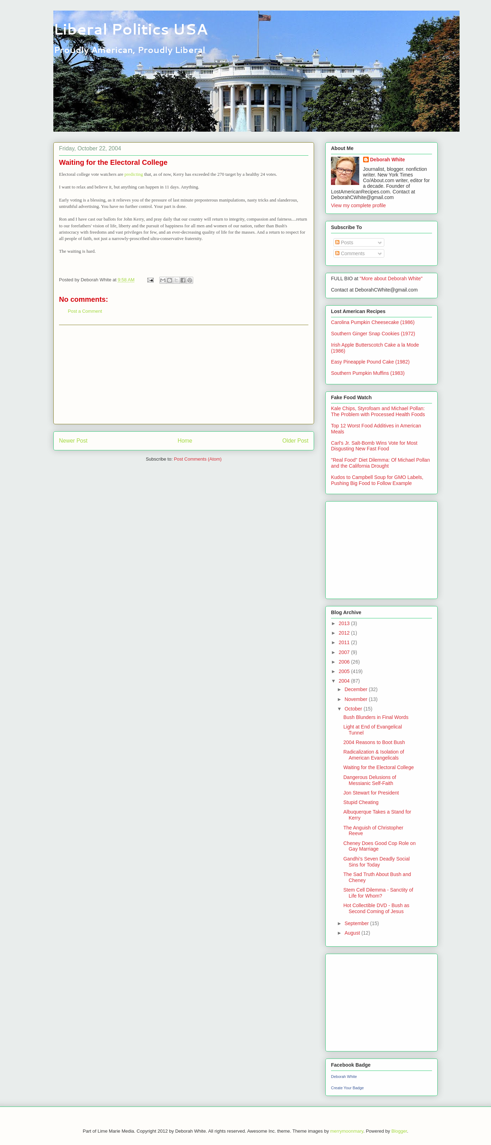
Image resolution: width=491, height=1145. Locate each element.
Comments (350, 253)
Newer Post (73, 441)
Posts (344, 242)
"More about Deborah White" (391, 278)
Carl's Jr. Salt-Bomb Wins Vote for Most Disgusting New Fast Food (374, 446)
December (356, 689)
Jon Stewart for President (371, 793)
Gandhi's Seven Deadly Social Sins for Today (376, 862)
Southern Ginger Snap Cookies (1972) (373, 333)
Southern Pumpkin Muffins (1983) (367, 373)
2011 (345, 642)
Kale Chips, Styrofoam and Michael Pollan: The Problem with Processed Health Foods (378, 411)
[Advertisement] (184, 374)
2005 (345, 671)
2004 (345, 681)
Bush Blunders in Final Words (375, 717)
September (357, 923)
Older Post (295, 441)
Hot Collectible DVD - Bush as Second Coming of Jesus (376, 908)
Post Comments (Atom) (197, 459)
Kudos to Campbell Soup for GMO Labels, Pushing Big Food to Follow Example (377, 480)
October (353, 709)
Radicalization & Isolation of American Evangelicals (373, 755)
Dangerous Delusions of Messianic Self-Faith (369, 780)
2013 (345, 623)
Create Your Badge (347, 1088)
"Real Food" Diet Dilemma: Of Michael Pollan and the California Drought (380, 463)
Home (185, 441)
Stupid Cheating (361, 802)
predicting (134, 174)
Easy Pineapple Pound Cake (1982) (370, 362)
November (356, 699)
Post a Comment (85, 311)
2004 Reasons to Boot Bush (374, 742)
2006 (345, 662)
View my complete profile (358, 205)
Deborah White (387, 159)
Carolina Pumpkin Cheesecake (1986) (373, 322)
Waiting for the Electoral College (378, 767)
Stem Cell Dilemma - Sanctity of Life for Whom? (378, 893)
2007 (345, 652)
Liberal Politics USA (130, 29)
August (352, 933)
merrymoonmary (346, 1131)
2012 (345, 633)
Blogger (399, 1131)
